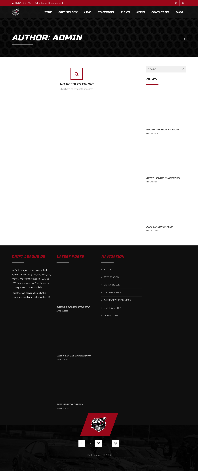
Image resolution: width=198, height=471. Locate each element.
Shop (179, 12)
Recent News (112, 292)
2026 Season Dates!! (159, 227)
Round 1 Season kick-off (162, 129)
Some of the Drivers (117, 300)
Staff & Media (112, 308)
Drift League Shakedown (163, 178)
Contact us (111, 315)
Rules (124, 12)
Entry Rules (112, 285)
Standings (105, 12)
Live (87, 12)
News (140, 12)
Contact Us (159, 12)
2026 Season (67, 12)
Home (47, 12)
